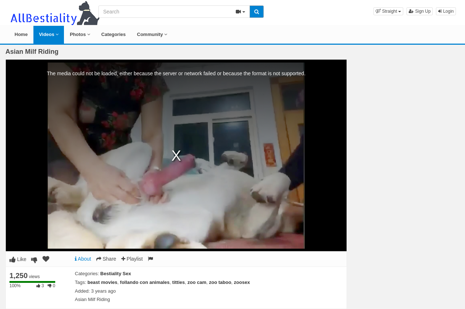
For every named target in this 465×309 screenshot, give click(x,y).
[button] (388, 11)
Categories (113, 34)
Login (446, 11)
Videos (48, 34)
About (83, 259)
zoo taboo (220, 282)
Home (21, 34)
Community (152, 34)
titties (178, 282)
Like (18, 259)
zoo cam (196, 282)
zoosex (242, 282)
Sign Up (419, 11)
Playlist (132, 259)
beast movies (102, 282)
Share (106, 259)
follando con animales (145, 282)
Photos (80, 34)
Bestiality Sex (115, 273)
